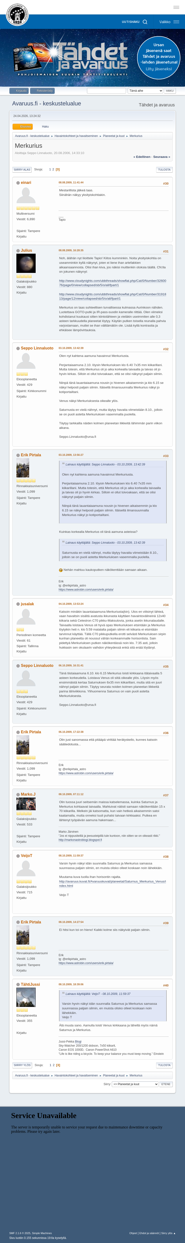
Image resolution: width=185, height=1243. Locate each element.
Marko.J (28, 794)
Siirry (107, 1084)
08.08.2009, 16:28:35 (71, 250)
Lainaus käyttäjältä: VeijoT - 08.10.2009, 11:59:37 (98, 994)
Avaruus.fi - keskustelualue (46, 103)
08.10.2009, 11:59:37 (71, 855)
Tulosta (164, 169)
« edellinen (141, 157)
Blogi (78, 1041)
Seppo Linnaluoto (37, 348)
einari (26, 182)
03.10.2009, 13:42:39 (71, 348)
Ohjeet (133, 1233)
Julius (26, 250)
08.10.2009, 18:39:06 (71, 984)
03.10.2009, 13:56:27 (71, 454)
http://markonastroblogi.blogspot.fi (80, 840)
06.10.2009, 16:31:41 (71, 665)
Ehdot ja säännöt (149, 1233)
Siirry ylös (22, 1065)
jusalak (27, 604)
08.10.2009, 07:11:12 (71, 794)
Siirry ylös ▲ (168, 1233)
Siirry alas (22, 169)
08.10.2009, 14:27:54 (71, 922)
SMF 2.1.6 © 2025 (19, 1233)
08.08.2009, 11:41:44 (71, 182)
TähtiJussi (30, 984)
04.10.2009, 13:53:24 (71, 603)
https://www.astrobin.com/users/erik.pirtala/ (86, 589)
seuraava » (161, 157)
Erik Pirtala (31, 455)
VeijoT (26, 856)
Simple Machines (42, 1233)
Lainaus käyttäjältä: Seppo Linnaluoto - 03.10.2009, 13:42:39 (105, 464)
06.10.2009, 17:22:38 (71, 731)
